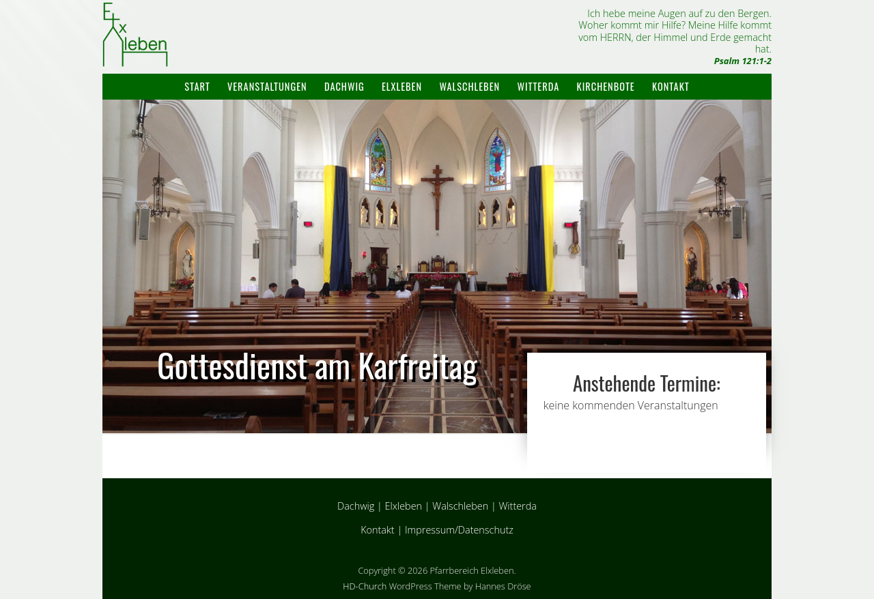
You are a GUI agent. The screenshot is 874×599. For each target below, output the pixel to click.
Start (197, 86)
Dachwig (344, 86)
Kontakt (671, 86)
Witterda (538, 86)
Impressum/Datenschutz (459, 529)
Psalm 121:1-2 (743, 61)
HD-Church (364, 586)
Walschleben (469, 86)
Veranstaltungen (267, 86)
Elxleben (402, 86)
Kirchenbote (606, 86)
